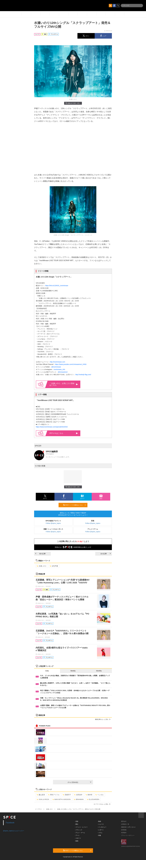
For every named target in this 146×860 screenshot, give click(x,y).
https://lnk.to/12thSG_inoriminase (56, 285)
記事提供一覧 (125, 824)
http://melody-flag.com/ (83, 374)
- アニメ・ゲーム (80, 832)
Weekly (73, 671)
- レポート (101, 830)
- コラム (100, 832)
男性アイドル (53, 795)
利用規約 (123, 832)
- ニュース (101, 824)
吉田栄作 (78, 795)
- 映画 (76, 841)
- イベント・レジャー (81, 827)
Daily (47, 671)
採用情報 (123, 830)
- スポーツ (78, 838)
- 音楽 (76, 821)
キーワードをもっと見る (102, 804)
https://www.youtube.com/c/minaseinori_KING (70, 364)
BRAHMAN (79, 799)
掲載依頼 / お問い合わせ (128, 827)
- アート (77, 835)
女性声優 (54, 566)
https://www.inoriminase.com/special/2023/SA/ (52, 427)
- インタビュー (102, 827)
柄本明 (89, 795)
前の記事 (40, 554)
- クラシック (78, 830)
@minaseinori (63, 372)
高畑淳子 (67, 795)
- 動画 (99, 821)
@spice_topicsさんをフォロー (13, 831)
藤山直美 (41, 795)
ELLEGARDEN (93, 799)
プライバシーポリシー (127, 835)
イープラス (38, 809)
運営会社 (123, 821)
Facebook (10, 823)
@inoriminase (56, 367)
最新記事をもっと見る (102, 719)
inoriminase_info (59, 369)
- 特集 (99, 835)
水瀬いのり (41, 566)
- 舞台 (76, 824)
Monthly (99, 671)
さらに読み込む (79, 782)
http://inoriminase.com (57, 362)
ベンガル (99, 795)
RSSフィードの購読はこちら (74, 505)
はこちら (64, 433)
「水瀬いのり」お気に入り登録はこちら (63, 384)
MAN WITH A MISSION (62, 799)
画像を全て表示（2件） (73, 103)
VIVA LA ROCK (43, 799)
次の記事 (105, 554)
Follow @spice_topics (53, 523)
